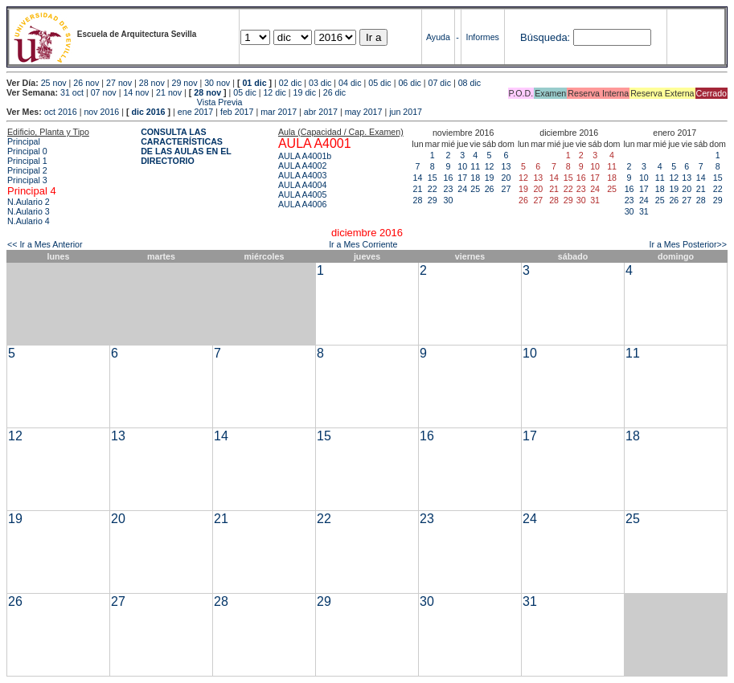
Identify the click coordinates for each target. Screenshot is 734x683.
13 (506, 166)
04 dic (349, 83)
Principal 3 (27, 180)
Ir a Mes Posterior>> (688, 244)
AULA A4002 (302, 165)
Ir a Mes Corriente (363, 244)
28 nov (152, 83)
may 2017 (364, 112)
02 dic (290, 83)
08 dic (469, 83)
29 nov (184, 83)
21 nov (169, 92)
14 (418, 177)
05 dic (379, 83)
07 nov (104, 92)
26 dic (334, 92)
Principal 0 (27, 151)
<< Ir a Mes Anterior (45, 244)
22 (432, 189)
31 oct (72, 92)
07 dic (440, 83)
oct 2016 (60, 112)
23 (448, 189)
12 (489, 166)
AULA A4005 (302, 194)
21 (418, 189)
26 (489, 189)
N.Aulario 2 (28, 202)
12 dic (274, 92)
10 (462, 166)
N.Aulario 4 (28, 221)
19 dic (304, 92)
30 (448, 200)
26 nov (86, 83)
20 (506, 177)
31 (644, 211)
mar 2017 (278, 112)
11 (475, 166)
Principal (23, 141)
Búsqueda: (545, 37)
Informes (481, 37)
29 (432, 200)
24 (462, 189)
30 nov (217, 83)
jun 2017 (405, 112)
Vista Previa (124, 102)
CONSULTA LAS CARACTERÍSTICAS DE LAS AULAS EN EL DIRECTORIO (186, 146)
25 (475, 189)
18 (475, 177)
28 (418, 200)
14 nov (136, 92)
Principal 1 (27, 161)
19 (489, 177)
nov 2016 (101, 112)
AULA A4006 (302, 204)
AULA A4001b (304, 156)
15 (432, 177)
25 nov (54, 83)
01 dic (254, 83)
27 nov (119, 83)
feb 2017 (236, 112)
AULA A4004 (302, 185)
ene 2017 (195, 112)
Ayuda (438, 37)
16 (448, 177)
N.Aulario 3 (28, 211)
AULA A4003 (302, 175)
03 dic (320, 83)
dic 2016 (148, 112)
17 (462, 177)
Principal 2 (27, 170)
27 (506, 189)
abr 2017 (321, 112)
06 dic (409, 83)
